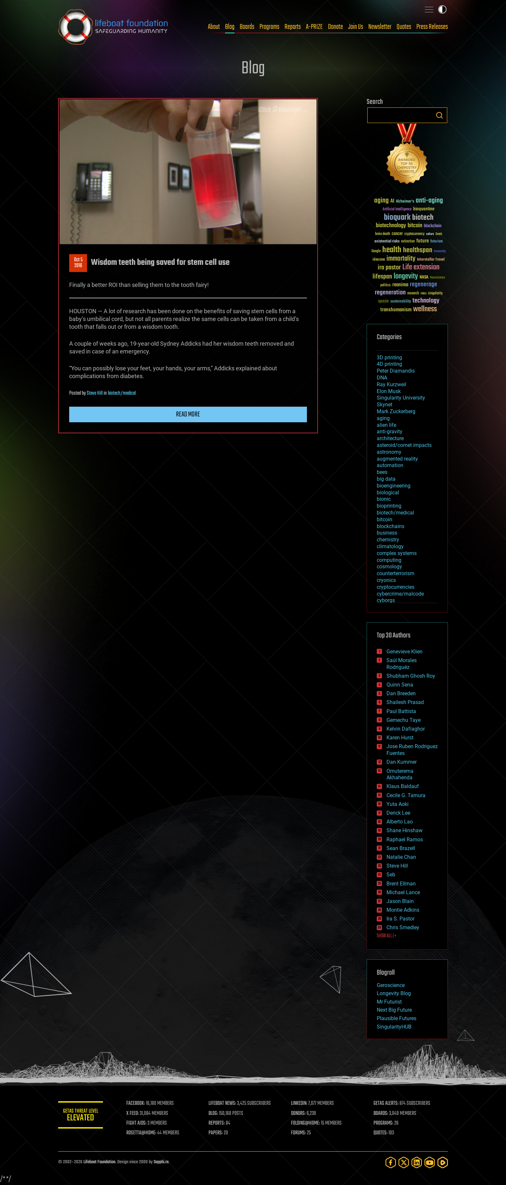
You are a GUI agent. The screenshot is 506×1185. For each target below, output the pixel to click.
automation (390, 465)
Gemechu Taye (403, 720)
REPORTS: (217, 1123)
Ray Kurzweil (391, 384)
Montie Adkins (402, 910)
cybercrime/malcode (400, 594)
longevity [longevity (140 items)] (406, 276)
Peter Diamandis (396, 371)
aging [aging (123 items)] (381, 201)
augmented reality (397, 459)
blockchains (390, 526)
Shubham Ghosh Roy (410, 676)
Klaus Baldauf (402, 786)
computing (389, 560)
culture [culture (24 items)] (430, 234)
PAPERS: (216, 1133)
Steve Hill (95, 393)
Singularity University (401, 398)
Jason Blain (400, 901)
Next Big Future (394, 1010)
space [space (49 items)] (383, 301)
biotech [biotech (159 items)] (423, 217)
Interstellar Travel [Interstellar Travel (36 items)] (431, 259)
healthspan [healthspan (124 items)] (417, 250)
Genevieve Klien (404, 651)
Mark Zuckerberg (396, 411)
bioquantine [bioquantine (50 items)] (424, 209)
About (214, 27)
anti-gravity (389, 431)
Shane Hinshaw (404, 830)
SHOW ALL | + (387, 936)
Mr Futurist (389, 1002)
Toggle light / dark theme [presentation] (442, 9)
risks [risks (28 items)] (423, 293)
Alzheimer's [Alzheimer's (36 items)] (405, 201)
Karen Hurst (399, 737)
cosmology (389, 566)
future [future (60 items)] (422, 241)
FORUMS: (299, 1133)
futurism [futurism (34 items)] (436, 242)
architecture (390, 438)
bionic (384, 499)
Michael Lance (403, 892)
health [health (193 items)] (391, 250)
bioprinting (389, 506)
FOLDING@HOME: (306, 1123)
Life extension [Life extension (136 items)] (420, 267)
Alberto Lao (399, 822)
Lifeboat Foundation (99, 1162)
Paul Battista (401, 711)
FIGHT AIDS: (137, 1123)
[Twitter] (403, 1162)
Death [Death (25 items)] (439, 234)
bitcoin (384, 519)
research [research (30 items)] (413, 293)
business (387, 533)
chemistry (388, 540)
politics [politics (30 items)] (385, 285)
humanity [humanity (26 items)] (440, 251)
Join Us (355, 27)
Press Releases (432, 27)
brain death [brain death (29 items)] (382, 234)
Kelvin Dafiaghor (405, 729)
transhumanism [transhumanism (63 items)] (395, 310)
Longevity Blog (394, 993)
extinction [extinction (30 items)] (408, 242)
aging (383, 418)
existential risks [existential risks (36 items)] (386, 241)
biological (388, 492)
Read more (188, 414)
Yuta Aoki (397, 804)
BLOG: (214, 1113)
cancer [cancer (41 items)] (397, 234)
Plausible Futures (396, 1018)
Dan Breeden (401, 693)
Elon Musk (389, 391)
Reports (293, 27)
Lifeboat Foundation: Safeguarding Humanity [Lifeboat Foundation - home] (113, 27)
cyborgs (386, 600)
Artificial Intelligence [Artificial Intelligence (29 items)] (397, 209)
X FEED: (133, 1113)
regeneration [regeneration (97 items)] (390, 292)
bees (382, 472)
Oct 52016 (78, 263)
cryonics (386, 580)
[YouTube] (429, 1162)
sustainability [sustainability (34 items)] (400, 302)
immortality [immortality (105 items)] (400, 259)
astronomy (389, 452)
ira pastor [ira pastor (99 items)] (389, 267)
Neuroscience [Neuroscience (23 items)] (437, 278)
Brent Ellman (401, 884)
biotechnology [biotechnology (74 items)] (391, 225)
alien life (386, 425)
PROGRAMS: (384, 1123)
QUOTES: (381, 1133)
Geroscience (391, 985)
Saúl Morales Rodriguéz (401, 663)
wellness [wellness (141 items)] (425, 309)
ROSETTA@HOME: (142, 1133)
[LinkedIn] (416, 1162)
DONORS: (299, 1113)
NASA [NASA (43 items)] (424, 277)
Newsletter (379, 27)
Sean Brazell (400, 848)
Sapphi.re (161, 1162)
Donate (335, 27)
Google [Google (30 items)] (376, 251)
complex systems (397, 553)
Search (439, 115)
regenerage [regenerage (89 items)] (423, 284)
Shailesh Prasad (405, 702)
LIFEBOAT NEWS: (223, 1103)
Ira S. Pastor (400, 919)
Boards (247, 27)
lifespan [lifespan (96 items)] (382, 276)
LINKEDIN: (300, 1103)
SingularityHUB (394, 1027)
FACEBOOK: (136, 1103)
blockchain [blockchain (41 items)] (432, 226)
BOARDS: (381, 1113)
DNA (382, 378)
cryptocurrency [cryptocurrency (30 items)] (414, 234)
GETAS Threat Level (80, 1116)
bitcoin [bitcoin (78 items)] (415, 225)
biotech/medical (122, 393)
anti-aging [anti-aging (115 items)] (429, 201)
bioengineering (394, 486)
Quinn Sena (399, 685)
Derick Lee (398, 813)
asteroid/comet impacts (404, 445)
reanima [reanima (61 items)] (400, 285)
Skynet (384, 404)
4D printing (389, 364)
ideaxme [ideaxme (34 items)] (379, 260)
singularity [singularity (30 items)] (435, 293)
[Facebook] (391, 1162)
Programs (269, 27)
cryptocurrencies (395, 587)
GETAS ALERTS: (386, 1103)
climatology (390, 546)
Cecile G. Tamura (405, 795)
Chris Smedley (402, 927)
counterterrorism (395, 573)
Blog (229, 27)
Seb (390, 874)
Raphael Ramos (404, 839)
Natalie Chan (401, 857)
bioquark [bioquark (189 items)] (397, 217)
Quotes (404, 27)
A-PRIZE (314, 27)
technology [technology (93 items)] (425, 301)
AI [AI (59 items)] (392, 201)
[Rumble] (442, 1162)
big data (386, 479)
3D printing (389, 357)
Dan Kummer (401, 762)
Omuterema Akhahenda (399, 774)
